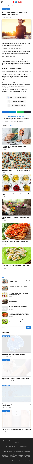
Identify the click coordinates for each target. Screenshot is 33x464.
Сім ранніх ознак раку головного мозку (13, 354)
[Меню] (2, 2)
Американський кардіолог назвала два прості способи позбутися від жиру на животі (9, 120)
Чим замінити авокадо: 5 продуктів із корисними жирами (16, 170)
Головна (3, 5)
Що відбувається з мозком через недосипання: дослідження (23, 120)
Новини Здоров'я (8, 5)
